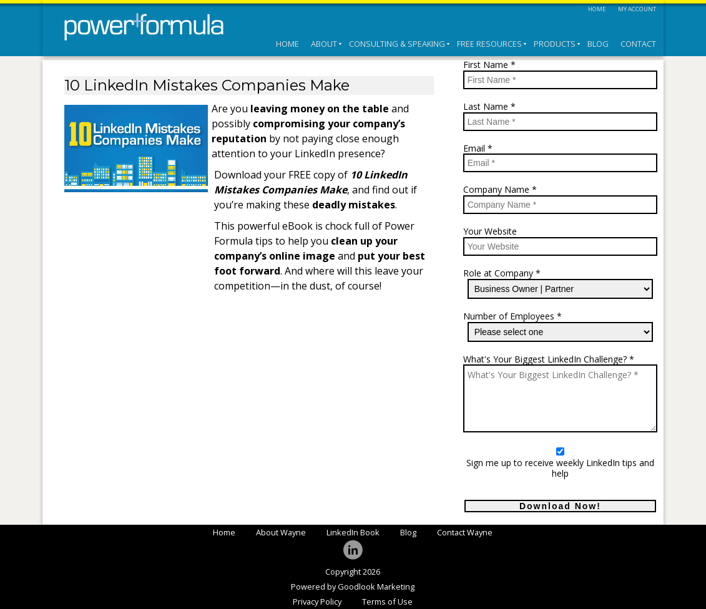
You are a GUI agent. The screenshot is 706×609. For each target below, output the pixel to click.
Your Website (490, 232)
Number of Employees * (512, 316)
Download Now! (560, 506)
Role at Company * (502, 273)
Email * (478, 149)
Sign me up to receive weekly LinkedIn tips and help (560, 468)
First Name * (489, 65)
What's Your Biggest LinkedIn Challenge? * (548, 359)
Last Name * (489, 107)
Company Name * (500, 190)
